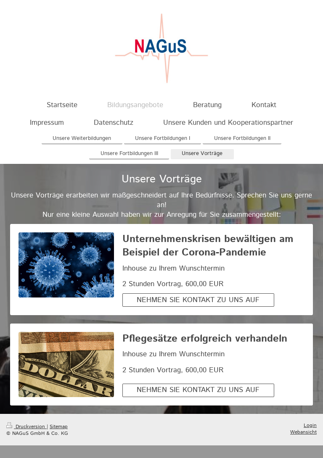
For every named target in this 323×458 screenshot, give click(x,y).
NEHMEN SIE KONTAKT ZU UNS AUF (198, 300)
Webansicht (303, 432)
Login (310, 425)
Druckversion (26, 426)
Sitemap (59, 426)
